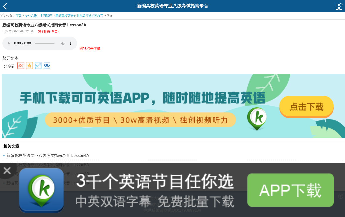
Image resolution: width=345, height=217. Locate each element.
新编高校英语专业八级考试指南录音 (79, 15)
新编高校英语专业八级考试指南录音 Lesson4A (47, 155)
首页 (18, 15)
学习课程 (46, 15)
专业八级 (31, 15)
